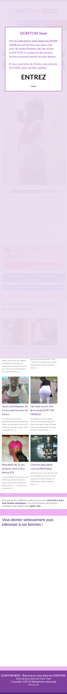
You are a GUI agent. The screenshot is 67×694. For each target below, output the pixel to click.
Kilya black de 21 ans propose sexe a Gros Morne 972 (13, 468)
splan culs (35, 505)
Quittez (33, 86)
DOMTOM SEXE (10, 675)
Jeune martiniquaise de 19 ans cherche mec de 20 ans (15, 410)
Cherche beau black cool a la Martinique (42, 466)
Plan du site (33, 684)
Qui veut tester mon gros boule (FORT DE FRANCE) (42, 410)
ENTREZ (33, 77)
